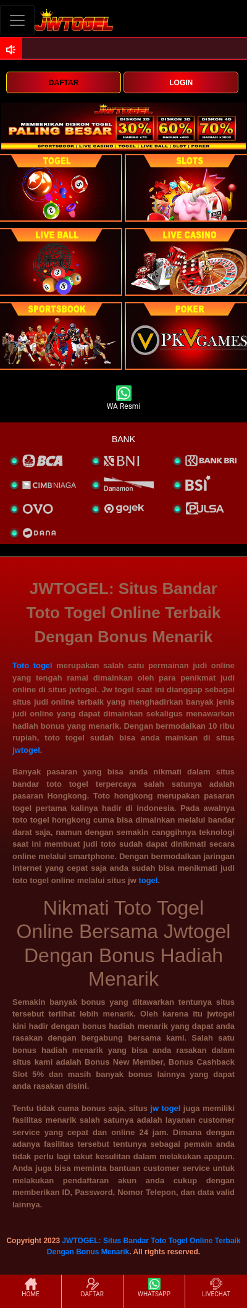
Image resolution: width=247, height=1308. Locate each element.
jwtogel (26, 750)
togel (147, 880)
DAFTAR (63, 82)
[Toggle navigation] (17, 20)
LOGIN (181, 82)
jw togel (165, 1108)
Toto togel (32, 665)
